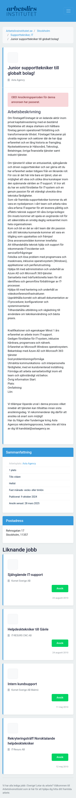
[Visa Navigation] (68, 10)
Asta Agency (29, 463)
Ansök (60, 588)
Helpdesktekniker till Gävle (28, 629)
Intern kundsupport (22, 684)
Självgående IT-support (25, 575)
